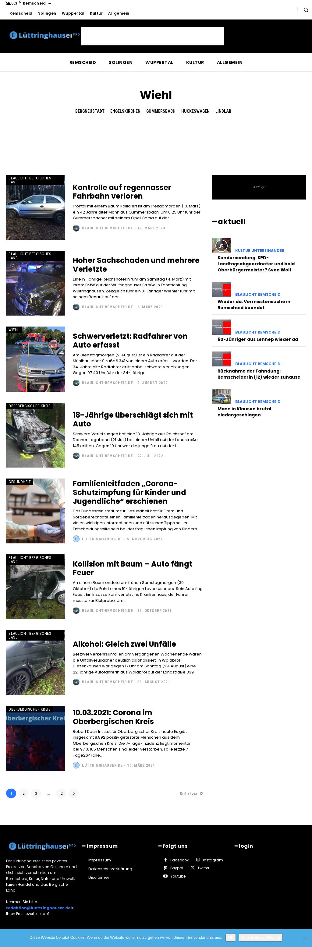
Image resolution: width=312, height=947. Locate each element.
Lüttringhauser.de (102, 539)
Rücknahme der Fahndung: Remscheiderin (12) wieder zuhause (259, 373)
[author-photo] (77, 228)
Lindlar (223, 111)
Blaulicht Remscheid (258, 294)
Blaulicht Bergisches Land (30, 180)
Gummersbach (161, 111)
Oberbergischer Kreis (30, 406)
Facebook (179, 859)
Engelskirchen (125, 111)
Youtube (177, 875)
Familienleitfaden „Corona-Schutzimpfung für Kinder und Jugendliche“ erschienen (129, 492)
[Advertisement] (152, 36)
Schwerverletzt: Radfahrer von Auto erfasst (130, 340)
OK (231, 937)
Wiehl (14, 329)
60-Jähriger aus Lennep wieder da (258, 339)
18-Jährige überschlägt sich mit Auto (133, 419)
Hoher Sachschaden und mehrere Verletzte (136, 264)
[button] (306, 10)
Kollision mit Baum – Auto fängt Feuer (132, 568)
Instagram (213, 859)
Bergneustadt (90, 111)
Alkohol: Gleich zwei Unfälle (124, 644)
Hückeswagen (195, 111)
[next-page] (74, 793)
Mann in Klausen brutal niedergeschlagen (244, 411)
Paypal (176, 868)
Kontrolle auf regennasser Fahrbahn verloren (122, 191)
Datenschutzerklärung (260, 937)
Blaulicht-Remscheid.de (107, 228)
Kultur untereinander (259, 251)
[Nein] (304, 938)
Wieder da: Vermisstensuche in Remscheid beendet (254, 304)
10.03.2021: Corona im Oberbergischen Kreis (113, 717)
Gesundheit (20, 481)
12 (61, 793)
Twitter (203, 868)
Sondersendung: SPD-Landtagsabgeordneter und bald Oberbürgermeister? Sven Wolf (256, 264)
